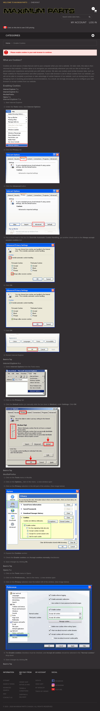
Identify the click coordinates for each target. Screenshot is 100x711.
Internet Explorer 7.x (10, 89)
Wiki (4, 694)
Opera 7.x (7, 97)
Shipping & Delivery (23, 696)
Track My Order (41, 691)
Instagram (58, 685)
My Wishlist (40, 687)
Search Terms (8, 684)
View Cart (39, 684)
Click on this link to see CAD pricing (18, 28)
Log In (93, 22)
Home (8, 43)
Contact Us (7, 697)
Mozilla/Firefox (8, 94)
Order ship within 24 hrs (24, 683)
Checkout (35, 2)
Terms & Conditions (23, 690)
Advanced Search (7, 689)
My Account (78, 22)
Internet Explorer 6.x (10, 92)
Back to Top (7, 359)
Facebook (57, 680)
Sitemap (6, 680)
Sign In (38, 680)
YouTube (57, 689)
